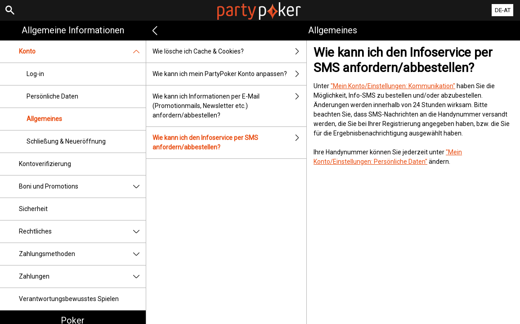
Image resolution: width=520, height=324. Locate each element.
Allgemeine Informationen (73, 30)
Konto (82, 51)
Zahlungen (82, 277)
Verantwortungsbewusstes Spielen (69, 298)
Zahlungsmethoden (82, 254)
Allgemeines (44, 118)
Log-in (35, 73)
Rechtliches (82, 231)
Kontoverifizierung (45, 163)
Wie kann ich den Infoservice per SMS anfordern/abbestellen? (229, 142)
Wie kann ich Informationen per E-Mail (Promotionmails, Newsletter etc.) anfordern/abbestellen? (229, 106)
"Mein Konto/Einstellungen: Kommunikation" (393, 86)
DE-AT (503, 10)
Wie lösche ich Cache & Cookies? (229, 51)
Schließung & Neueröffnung (66, 141)
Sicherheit (33, 208)
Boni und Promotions (82, 187)
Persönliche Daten (52, 96)
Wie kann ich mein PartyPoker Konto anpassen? (229, 74)
